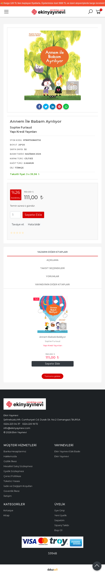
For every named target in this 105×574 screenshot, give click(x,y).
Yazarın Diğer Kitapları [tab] (52, 252)
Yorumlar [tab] (52, 276)
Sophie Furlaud (52, 341)
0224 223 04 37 (12, 423)
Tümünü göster (52, 376)
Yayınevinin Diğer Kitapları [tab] (52, 284)
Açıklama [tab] (52, 260)
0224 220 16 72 (30, 423)
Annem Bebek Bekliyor (52, 337)
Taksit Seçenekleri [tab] (52, 268)
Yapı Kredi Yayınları (52, 345)
